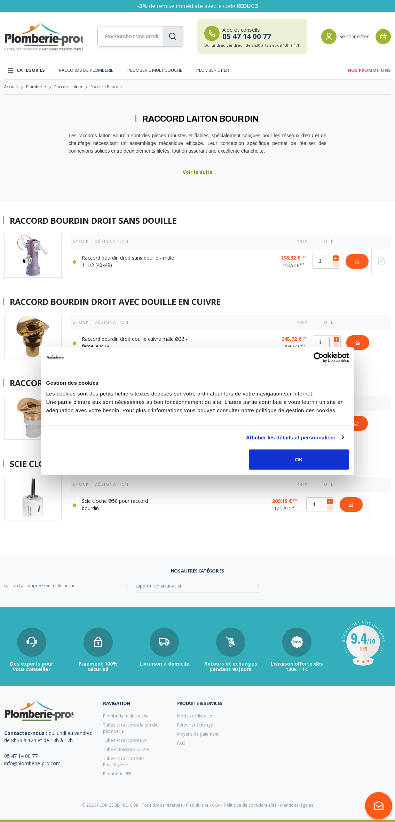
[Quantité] (326, 261)
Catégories (26, 70)
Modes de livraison (196, 716)
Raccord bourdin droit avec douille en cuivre (115, 301)
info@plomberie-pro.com (32, 763)
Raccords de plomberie (86, 70)
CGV (216, 805)
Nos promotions (369, 70)
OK (299, 459)
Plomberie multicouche (154, 70)
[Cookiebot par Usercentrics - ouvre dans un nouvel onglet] (318, 357)
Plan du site (197, 805)
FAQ (181, 743)
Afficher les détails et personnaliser (290, 437)
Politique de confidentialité (250, 805)
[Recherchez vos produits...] (140, 36)
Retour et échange (195, 725)
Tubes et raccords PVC (125, 740)
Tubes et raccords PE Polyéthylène (123, 761)
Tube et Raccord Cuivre (126, 749)
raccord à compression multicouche (40, 586)
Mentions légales (296, 805)
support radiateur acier (158, 586)
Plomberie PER (212, 70)
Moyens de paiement (198, 734)
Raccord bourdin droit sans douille (93, 220)
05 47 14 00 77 (21, 756)
